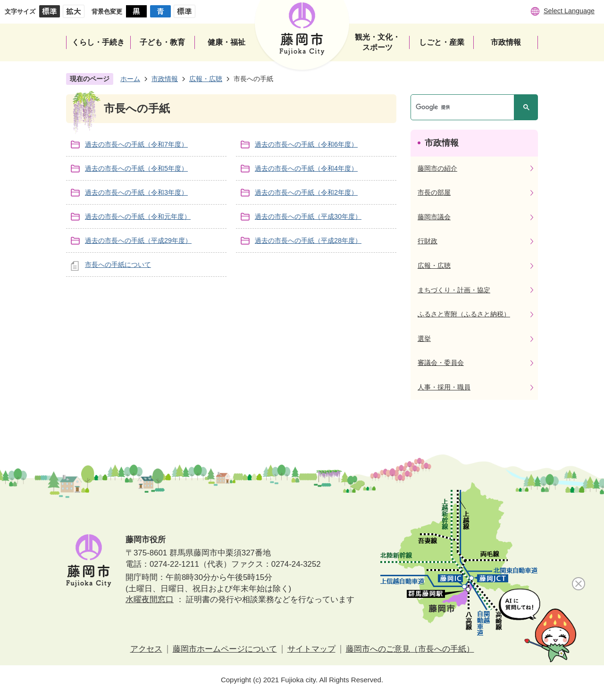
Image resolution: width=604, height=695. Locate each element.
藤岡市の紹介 (437, 168)
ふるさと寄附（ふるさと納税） (464, 314)
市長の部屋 (434, 192)
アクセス (146, 649)
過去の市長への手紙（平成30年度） (308, 216)
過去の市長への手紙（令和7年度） (136, 144)
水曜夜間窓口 (150, 599)
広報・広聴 (205, 79)
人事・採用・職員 (444, 387)
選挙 (424, 338)
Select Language (569, 11)
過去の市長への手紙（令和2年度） (306, 192)
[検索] (465, 107)
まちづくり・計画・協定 (454, 290)
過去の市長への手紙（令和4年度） (306, 168)
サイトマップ (311, 649)
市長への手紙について (118, 264)
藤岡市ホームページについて (225, 649)
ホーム (130, 79)
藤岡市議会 (434, 217)
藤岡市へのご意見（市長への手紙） (410, 649)
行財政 (427, 241)
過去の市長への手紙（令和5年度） (136, 168)
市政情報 (164, 79)
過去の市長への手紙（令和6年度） (306, 144)
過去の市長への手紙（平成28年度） (308, 240)
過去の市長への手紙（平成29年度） (138, 240)
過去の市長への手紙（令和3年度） (136, 192)
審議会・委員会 (441, 362)
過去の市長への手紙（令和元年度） (138, 216)
